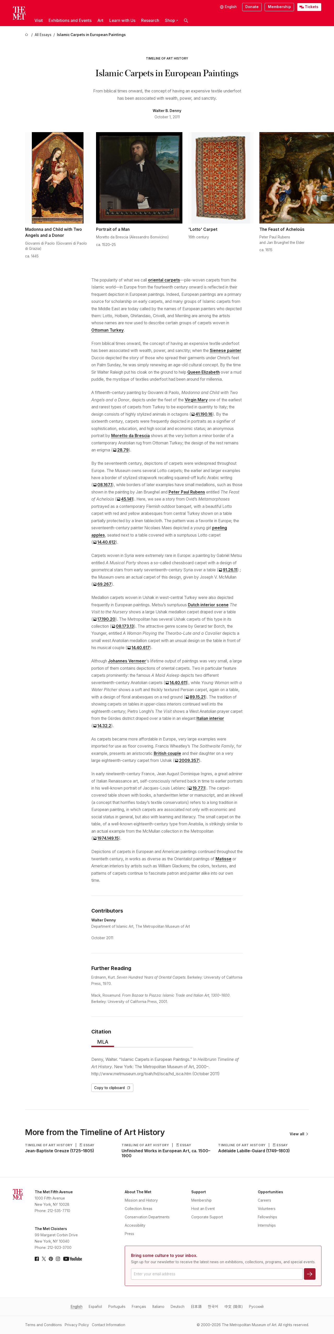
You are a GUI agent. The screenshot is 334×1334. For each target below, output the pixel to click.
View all (298, 1134)
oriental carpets (164, 280)
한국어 (213, 1306)
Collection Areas (138, 1209)
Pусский (256, 1306)
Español (95, 1306)
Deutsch (177, 1306)
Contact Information (108, 1325)
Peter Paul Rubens (187, 492)
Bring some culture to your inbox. (164, 1255)
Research (150, 20)
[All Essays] (43, 35)
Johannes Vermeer (127, 661)
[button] (186, 21)
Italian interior (210, 718)
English (76, 1306)
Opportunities (270, 1192)
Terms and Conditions (43, 1325)
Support (198, 1192)
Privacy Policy (77, 1325)
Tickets (311, 7)
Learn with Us (122, 20)
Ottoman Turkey (107, 330)
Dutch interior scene (208, 604)
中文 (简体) (233, 1306)
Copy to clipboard (112, 1088)
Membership (279, 7)
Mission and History (141, 1200)
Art (100, 20)
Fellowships (267, 1217)
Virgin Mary (196, 399)
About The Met (138, 1192)
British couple (167, 753)
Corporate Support (207, 1217)
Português (117, 1306)
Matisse (223, 858)
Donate (252, 7)
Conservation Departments (147, 1217)
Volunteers (267, 1209)
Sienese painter (225, 350)
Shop (171, 20)
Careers (264, 1200)
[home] (27, 35)
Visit (38, 20)
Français (139, 1306)
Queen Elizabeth (203, 372)
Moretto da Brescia (130, 435)
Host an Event (203, 1209)
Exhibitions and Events (70, 20)
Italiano (158, 1306)
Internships (267, 1225)
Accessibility (135, 1225)
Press (129, 1234)
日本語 (196, 1306)
